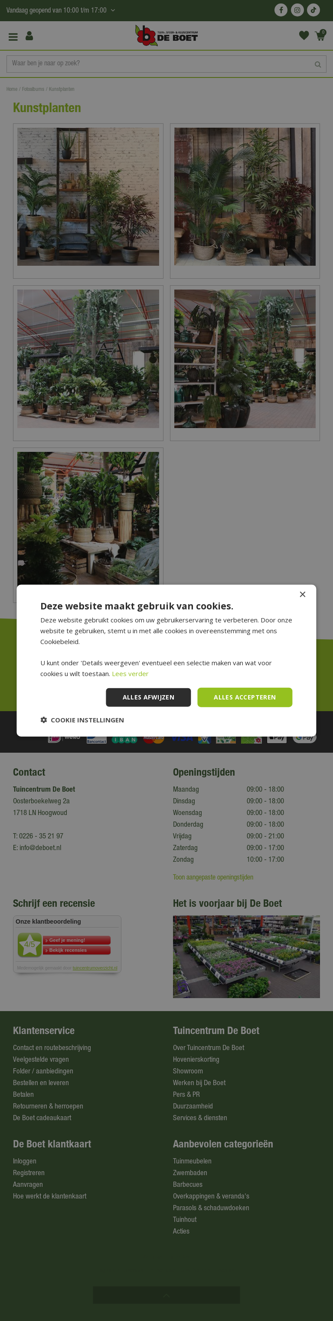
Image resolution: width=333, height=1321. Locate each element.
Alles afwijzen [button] (149, 697)
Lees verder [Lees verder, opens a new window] (130, 673)
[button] (82, 719)
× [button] (302, 595)
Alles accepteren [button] (245, 697)
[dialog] (166, 660)
